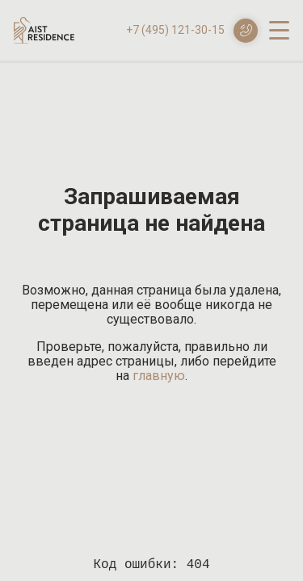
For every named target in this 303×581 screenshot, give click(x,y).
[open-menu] (279, 29)
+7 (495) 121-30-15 (175, 29)
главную (159, 375)
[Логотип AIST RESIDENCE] (44, 39)
